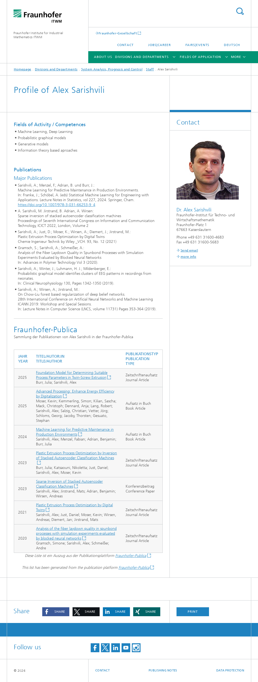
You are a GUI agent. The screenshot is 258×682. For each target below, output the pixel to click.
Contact (125, 45)
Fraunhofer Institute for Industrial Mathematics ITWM (38, 35)
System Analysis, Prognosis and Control (111, 69)
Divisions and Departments (142, 57)
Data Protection (230, 670)
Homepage (22, 69)
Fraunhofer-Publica (130, 555)
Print (193, 612)
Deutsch (232, 45)
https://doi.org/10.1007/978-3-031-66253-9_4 (56, 205)
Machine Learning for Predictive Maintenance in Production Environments (75, 432)
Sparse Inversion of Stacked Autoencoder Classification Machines (69, 484)
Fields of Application (200, 57)
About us (103, 57)
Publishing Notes (163, 670)
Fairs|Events (197, 45)
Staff (150, 69)
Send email (189, 250)
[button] (55, 611)
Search (240, 11)
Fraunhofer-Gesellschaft (118, 33)
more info (188, 257)
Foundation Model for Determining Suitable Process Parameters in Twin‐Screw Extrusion (71, 375)
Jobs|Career (159, 45)
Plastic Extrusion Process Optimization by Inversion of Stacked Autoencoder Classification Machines (76, 455)
